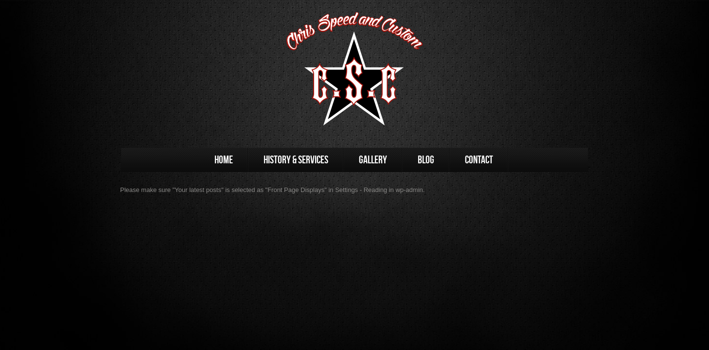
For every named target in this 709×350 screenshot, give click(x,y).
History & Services (296, 159)
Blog (426, 159)
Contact (479, 159)
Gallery (373, 159)
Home (223, 159)
